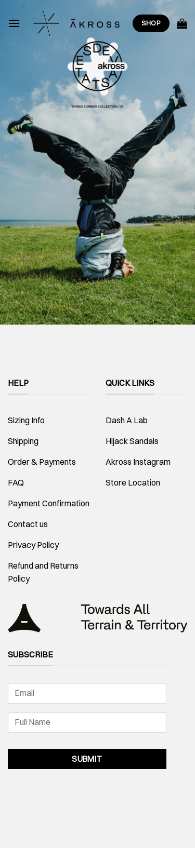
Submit (87, 759)
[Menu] (14, 23)
